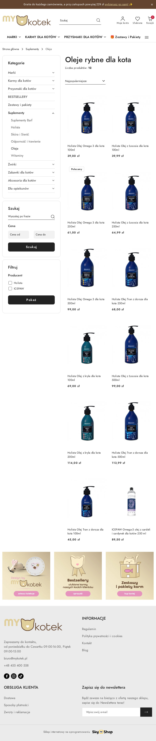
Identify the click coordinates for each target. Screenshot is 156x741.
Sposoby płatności (16, 705)
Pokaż (31, 300)
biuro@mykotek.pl (15, 658)
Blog (85, 650)
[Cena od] (18, 235)
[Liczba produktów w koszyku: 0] (150, 20)
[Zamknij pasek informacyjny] (152, 4)
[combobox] (85, 81)
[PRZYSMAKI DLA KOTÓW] (85, 37)
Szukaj (31, 247)
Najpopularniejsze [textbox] (76, 81)
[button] (14, 37)
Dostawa (9, 698)
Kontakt (87, 643)
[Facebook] (6, 676)
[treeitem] (31, 73)
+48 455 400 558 (16, 665)
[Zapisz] (146, 712)
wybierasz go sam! (117, 4)
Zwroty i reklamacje (17, 712)
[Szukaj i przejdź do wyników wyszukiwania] (98, 21)
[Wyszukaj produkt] (80, 21)
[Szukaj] (53, 217)
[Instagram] (13, 676)
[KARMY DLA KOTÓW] (42, 37)
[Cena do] (44, 235)
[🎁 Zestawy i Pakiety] (125, 37)
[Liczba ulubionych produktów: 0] (137, 20)
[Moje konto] (123, 20)
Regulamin (89, 629)
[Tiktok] (21, 676)
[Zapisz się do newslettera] (111, 712)
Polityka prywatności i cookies (102, 636)
